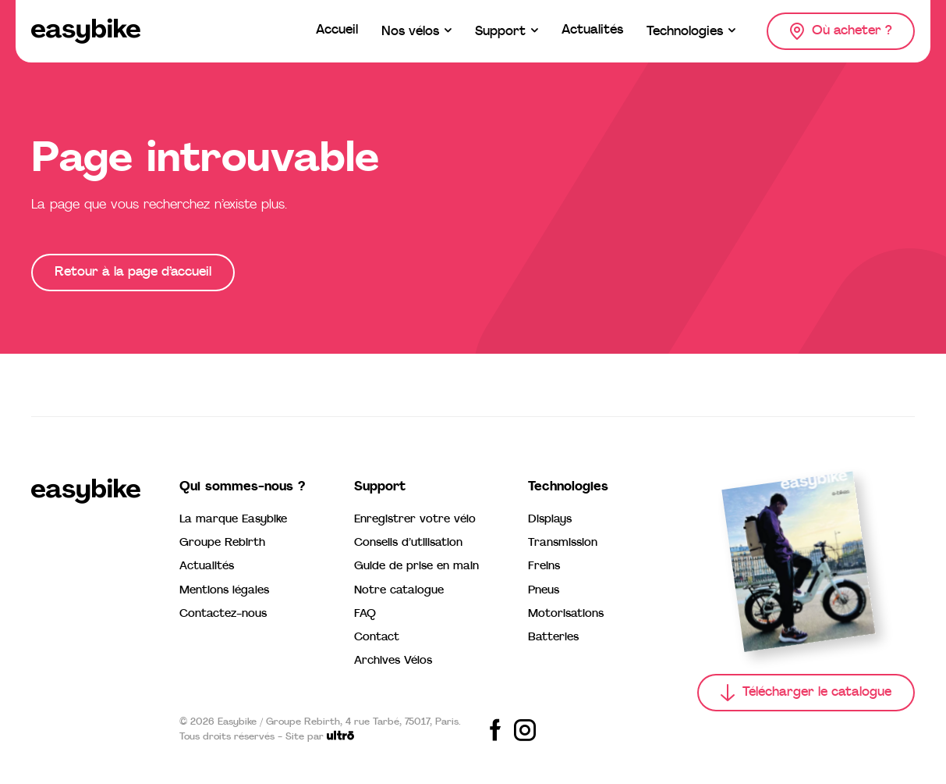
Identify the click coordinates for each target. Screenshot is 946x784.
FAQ (365, 614)
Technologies (568, 487)
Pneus (543, 591)
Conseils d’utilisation (408, 543)
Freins (544, 566)
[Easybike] (85, 31)
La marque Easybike (233, 520)
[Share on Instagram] (525, 730)
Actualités (206, 566)
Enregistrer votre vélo (415, 520)
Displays (550, 520)
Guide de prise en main (416, 566)
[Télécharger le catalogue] (806, 692)
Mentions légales (224, 591)
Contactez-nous (223, 614)
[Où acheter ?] (841, 31)
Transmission (562, 543)
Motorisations (566, 614)
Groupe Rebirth (222, 543)
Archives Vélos (393, 661)
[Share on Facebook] (495, 730)
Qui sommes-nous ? (242, 487)
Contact (376, 637)
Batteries (553, 637)
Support (380, 487)
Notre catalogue (399, 591)
